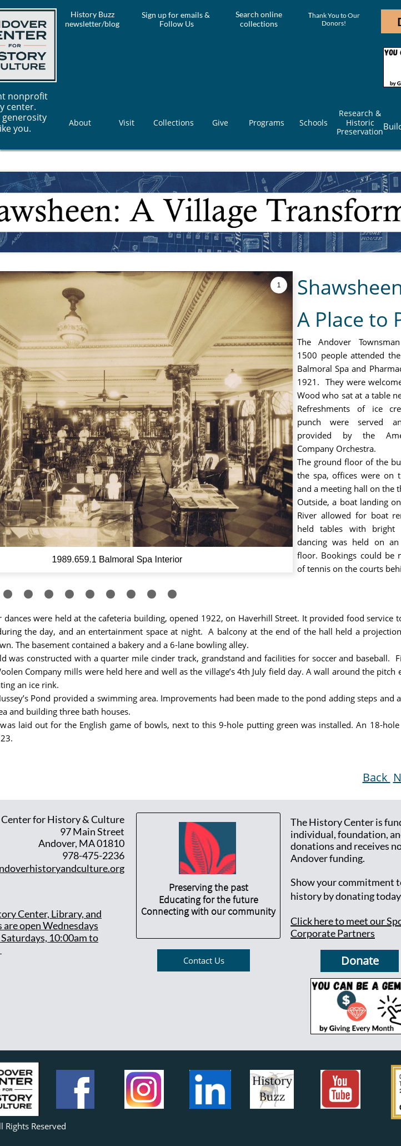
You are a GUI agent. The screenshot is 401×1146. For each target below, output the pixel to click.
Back (376, 777)
